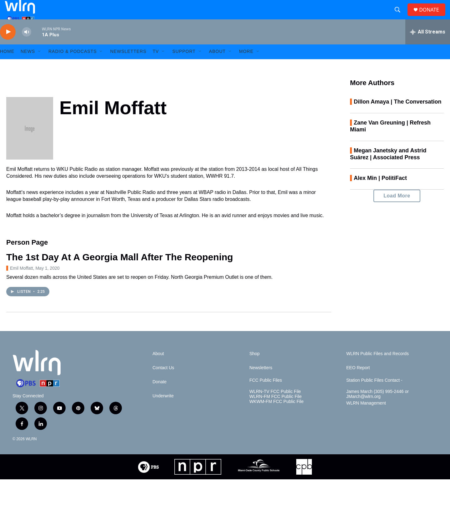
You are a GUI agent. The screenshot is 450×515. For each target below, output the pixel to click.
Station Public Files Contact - (374, 394)
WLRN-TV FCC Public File (275, 405)
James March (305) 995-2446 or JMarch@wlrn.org (377, 408)
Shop (254, 367)
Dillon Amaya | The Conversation (397, 115)
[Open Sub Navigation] (39, 65)
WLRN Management (366, 417)
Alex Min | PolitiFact (380, 192)
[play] (8, 45)
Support (183, 65)
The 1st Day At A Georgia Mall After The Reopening (119, 270)
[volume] (26, 45)
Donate (159, 395)
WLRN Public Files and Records (377, 367)
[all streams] (427, 45)
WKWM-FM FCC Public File (276, 415)
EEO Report (358, 381)
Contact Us (163, 381)
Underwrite (163, 409)
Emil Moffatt (21, 281)
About (217, 65)
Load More (396, 209)
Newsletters (128, 65)
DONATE (433, 16)
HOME (7, 65)
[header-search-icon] (400, 16)
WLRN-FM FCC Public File (275, 410)
